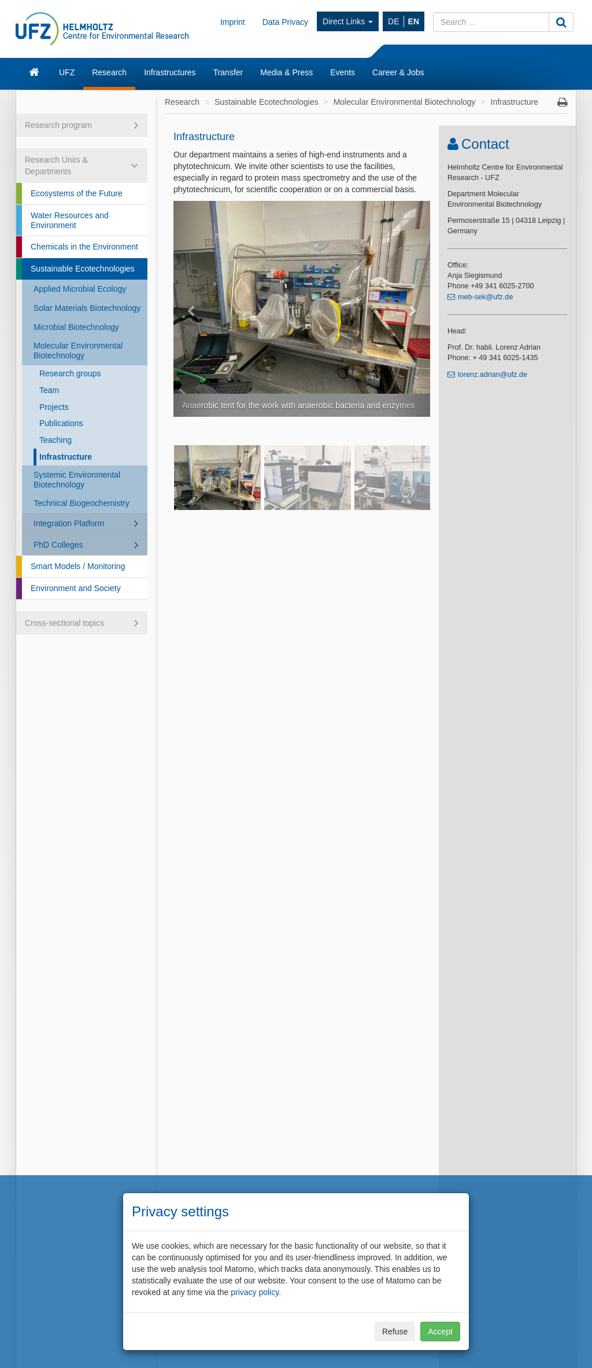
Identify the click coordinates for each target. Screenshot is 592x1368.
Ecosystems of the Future (77, 193)
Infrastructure (65, 456)
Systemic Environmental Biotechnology (77, 479)
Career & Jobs (398, 72)
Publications (61, 423)
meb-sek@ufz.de (485, 297)
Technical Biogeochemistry (82, 503)
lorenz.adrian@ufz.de (492, 375)
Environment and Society (76, 588)
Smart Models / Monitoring (78, 566)
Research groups (70, 373)
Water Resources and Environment (70, 220)
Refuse (395, 1331)
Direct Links (348, 21)
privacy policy (255, 1292)
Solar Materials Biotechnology (87, 308)
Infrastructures (169, 72)
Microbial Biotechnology (76, 327)
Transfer (228, 72)
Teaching (55, 440)
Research (109, 72)
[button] (192, 309)
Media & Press (286, 72)
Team (49, 390)
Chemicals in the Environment (84, 246)
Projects (54, 407)
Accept (440, 1331)
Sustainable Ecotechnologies (83, 268)
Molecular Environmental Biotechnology (78, 350)
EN (413, 21)
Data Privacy (285, 22)
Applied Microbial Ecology (80, 289)
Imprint (232, 22)
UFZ (67, 72)
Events (342, 72)
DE (393, 21)
